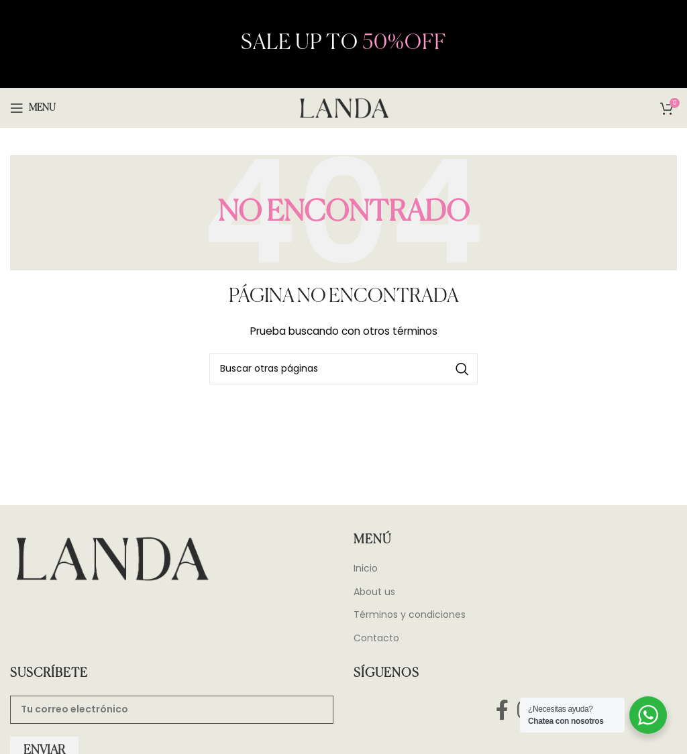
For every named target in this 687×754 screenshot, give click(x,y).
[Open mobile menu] (32, 108)
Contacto (376, 638)
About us (374, 592)
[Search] (343, 369)
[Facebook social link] (502, 710)
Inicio (366, 568)
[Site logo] (343, 107)
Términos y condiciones (410, 614)
